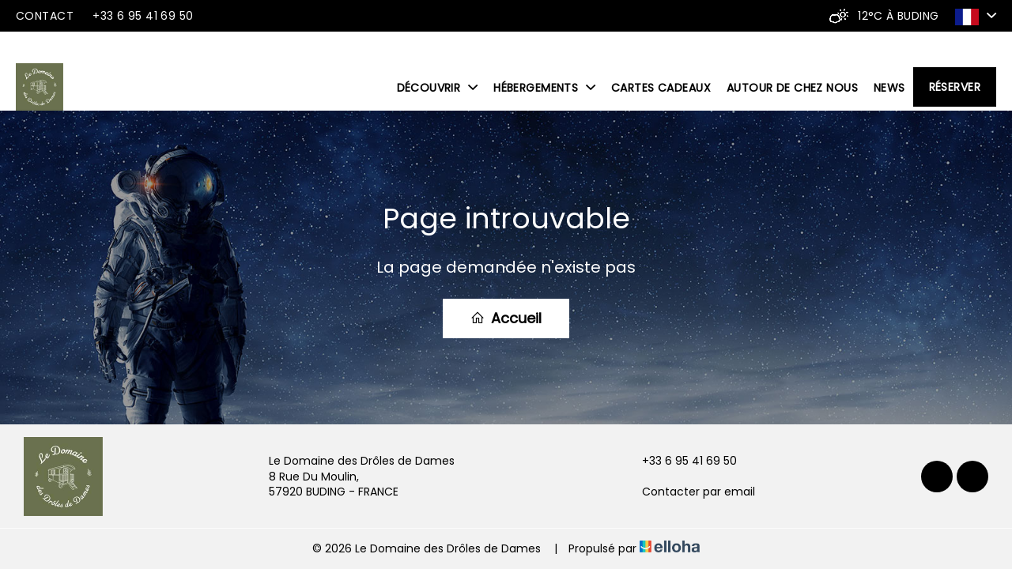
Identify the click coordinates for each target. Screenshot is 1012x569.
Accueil (506, 318)
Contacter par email (689, 491)
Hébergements (544, 88)
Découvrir (437, 88)
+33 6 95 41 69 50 (680, 461)
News (889, 88)
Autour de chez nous (792, 88)
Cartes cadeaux (661, 88)
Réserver (954, 87)
